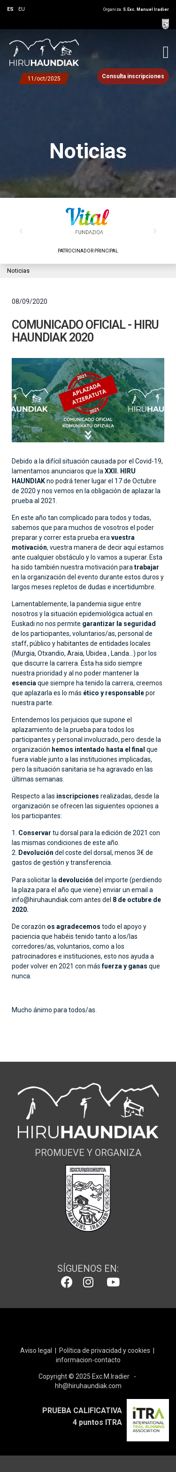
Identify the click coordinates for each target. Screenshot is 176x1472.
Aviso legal (36, 1350)
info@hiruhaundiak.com (47, 899)
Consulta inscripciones (133, 76)
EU (21, 9)
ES (10, 9)
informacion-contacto (88, 1360)
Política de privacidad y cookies (104, 1350)
